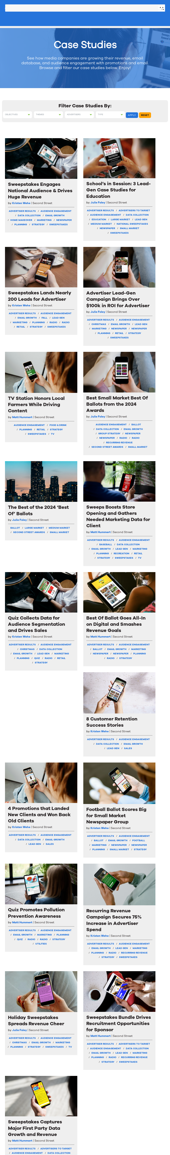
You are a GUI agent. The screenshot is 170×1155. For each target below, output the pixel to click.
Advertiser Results (21, 211)
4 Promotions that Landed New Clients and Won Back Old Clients (146, 489)
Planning (22, 245)
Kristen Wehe (21, 201)
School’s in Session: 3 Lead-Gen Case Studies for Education (62, 179)
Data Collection (22, 222)
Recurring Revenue (64, 395)
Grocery (106, 918)
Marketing (22, 236)
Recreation (147, 413)
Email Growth (22, 227)
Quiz (31, 558)
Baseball (147, 386)
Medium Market (64, 246)
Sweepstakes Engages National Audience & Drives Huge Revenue (22, 179)
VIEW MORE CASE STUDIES (85, 970)
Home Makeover (23, 231)
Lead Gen (64, 242)
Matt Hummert (22, 353)
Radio (114, 229)
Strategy (22, 249)
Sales (114, 526)
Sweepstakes (23, 254)
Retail (112, 234)
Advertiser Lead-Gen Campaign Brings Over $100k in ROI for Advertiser (147, 182)
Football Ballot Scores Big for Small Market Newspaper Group (104, 604)
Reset (145, 115)
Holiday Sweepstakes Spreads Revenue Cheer (22, 852)
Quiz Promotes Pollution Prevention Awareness (145, 597)
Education (64, 233)
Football (105, 659)
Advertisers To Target (64, 216)
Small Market (64, 262)
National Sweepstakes (64, 252)
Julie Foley (61, 201)
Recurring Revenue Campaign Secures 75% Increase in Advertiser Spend (145, 722)
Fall (97, 220)
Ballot (64, 363)
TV (22, 392)
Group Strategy (64, 376)
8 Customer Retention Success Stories (104, 480)
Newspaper (22, 240)
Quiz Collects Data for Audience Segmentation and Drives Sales (22, 489)
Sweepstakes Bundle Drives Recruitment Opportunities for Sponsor (64, 858)
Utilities (147, 659)
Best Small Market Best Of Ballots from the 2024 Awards (64, 324)
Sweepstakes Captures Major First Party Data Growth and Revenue (105, 855)
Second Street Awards (64, 401)
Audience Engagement (23, 217)
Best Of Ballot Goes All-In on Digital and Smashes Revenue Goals (63, 489)
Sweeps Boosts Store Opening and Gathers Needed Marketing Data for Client (147, 334)
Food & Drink (22, 369)
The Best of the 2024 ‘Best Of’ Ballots (104, 318)
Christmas (147, 228)
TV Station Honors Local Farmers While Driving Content (20, 328)
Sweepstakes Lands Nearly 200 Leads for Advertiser (105, 176)
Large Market (64, 237)
